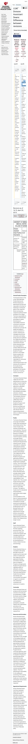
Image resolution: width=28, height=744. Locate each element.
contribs (16, 51)
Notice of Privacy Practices (18, 740)
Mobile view (15, 742)
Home (15, 215)
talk (16, 49)
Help (24, 8)
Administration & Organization (21, 215)
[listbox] (20, 35)
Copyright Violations (17, 737)
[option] (16, 34)
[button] (20, 30)
